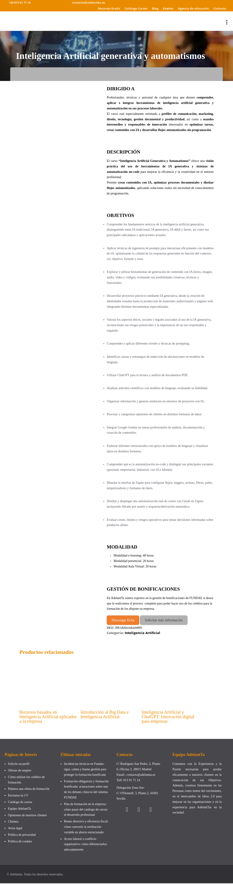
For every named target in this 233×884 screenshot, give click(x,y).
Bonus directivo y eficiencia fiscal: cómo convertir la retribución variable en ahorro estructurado (86, 827)
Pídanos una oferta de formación (29, 789)
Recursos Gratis (109, 8)
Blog (155, 8)
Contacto (219, 8)
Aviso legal (15, 829)
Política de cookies (20, 842)
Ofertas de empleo (19, 771)
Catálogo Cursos (135, 8)
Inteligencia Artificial (142, 632)
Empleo (168, 8)
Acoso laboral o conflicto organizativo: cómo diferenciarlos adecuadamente (85, 845)
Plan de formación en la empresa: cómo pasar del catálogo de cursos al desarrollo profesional (86, 810)
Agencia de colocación (193, 8)
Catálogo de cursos (20, 802)
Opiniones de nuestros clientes (27, 816)
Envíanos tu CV (18, 796)
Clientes (13, 822)
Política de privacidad (22, 835)
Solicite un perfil (18, 764)
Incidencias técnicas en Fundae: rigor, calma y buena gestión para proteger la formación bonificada (85, 770)
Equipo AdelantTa (19, 809)
